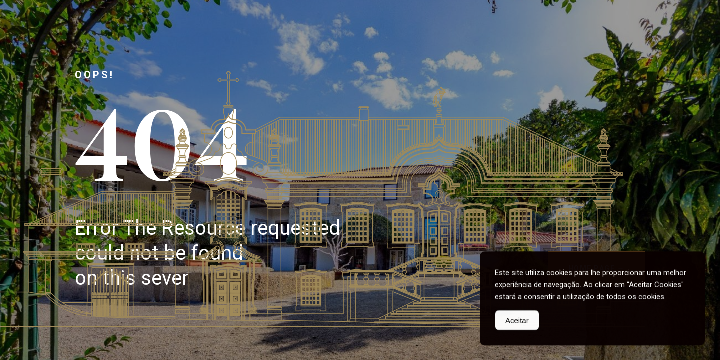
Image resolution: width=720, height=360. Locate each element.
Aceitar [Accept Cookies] (517, 322)
